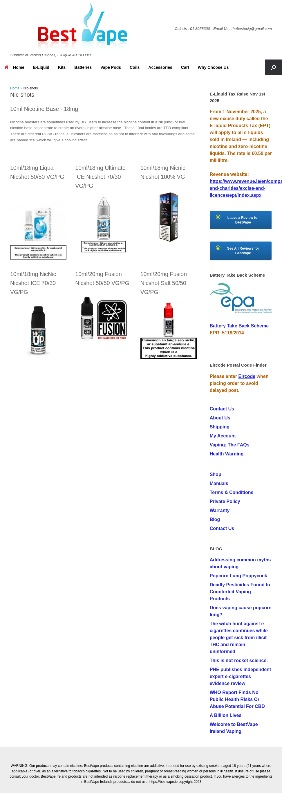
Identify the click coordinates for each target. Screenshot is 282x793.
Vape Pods (110, 67)
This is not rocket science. (239, 660)
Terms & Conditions (232, 492)
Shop (215, 474)
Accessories (160, 67)
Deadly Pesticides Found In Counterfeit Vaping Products (240, 591)
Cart (185, 67)
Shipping (219, 426)
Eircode (246, 376)
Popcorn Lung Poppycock (238, 575)
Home (14, 67)
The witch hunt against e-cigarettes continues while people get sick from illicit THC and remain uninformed (239, 637)
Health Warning (227, 453)
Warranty (220, 510)
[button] (273, 67)
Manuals (219, 483)
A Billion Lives (226, 715)
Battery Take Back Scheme (240, 325)
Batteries (83, 67)
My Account (223, 435)
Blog (215, 519)
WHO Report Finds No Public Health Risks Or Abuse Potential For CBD (237, 699)
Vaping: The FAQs (230, 444)
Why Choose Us (213, 67)
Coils (135, 67)
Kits (62, 67)
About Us (220, 417)
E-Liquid (41, 67)
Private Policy (225, 501)
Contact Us (222, 408)
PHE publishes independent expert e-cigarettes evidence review (240, 676)
